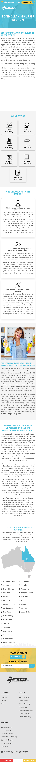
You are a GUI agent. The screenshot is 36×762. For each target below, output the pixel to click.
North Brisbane (7, 589)
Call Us (7, 760)
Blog (2, 704)
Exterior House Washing (9, 737)
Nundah (23, 600)
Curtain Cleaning (6, 730)
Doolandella (24, 581)
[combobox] (15, 666)
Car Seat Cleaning (7, 740)
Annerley (23, 585)
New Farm (23, 596)
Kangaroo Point (26, 593)
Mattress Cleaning (25, 717)
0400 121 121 (29, 2)
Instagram (23, 752)
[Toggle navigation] (33, 8)
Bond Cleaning (24, 697)
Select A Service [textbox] (8, 666)
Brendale (5, 593)
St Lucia (5, 623)
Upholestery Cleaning (26, 710)
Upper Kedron (25, 612)
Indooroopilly (7, 616)
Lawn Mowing (5, 746)
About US (4, 697)
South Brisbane (8, 604)
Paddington (24, 589)
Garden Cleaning (6, 743)
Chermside (6, 619)
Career (3, 701)
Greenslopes (7, 639)
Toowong (5, 627)
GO (32, 666)
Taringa (23, 608)
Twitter (14, 752)
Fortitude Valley (8, 581)
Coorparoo (6, 585)
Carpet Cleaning (24, 714)
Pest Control (23, 707)
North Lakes (6, 631)
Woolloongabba (8, 642)
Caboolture (6, 635)
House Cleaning (24, 701)
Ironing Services (6, 727)
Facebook (5, 752)
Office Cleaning (24, 704)
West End (23, 604)
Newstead (6, 612)
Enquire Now (29, 760)
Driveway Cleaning (7, 734)
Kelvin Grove (7, 608)
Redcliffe (5, 600)
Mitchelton (6, 596)
